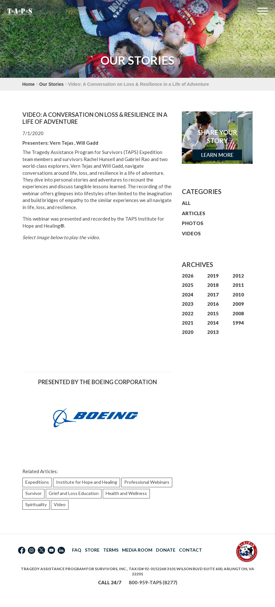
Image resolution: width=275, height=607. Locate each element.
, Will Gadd (86, 143)
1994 (238, 323)
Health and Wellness (126, 493)
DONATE (165, 550)
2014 (213, 323)
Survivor (33, 493)
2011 (238, 285)
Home (28, 84)
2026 (187, 276)
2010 (238, 294)
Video (60, 504)
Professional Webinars (146, 482)
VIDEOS (191, 233)
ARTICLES (193, 213)
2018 (213, 285)
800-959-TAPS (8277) (153, 582)
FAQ (76, 550)
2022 (187, 313)
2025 (187, 285)
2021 (187, 323)
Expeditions (37, 482)
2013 (213, 332)
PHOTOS (192, 223)
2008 (238, 313)
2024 (187, 294)
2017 (213, 294)
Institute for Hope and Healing (86, 482)
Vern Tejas (61, 143)
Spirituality (36, 504)
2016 (213, 304)
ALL (186, 203)
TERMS (110, 550)
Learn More (217, 154)
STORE (92, 550)
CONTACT (190, 550)
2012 (238, 276)
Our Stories (51, 84)
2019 (213, 276)
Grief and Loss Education (74, 493)
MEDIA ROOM (137, 550)
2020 (187, 332)
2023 (187, 304)
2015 (213, 313)
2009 (238, 304)
